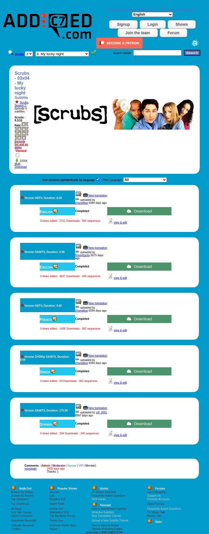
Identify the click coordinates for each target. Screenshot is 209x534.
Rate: (18, 125)
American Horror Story (62, 525)
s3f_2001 (101, 412)
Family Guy (56, 520)
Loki (51, 495)
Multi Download (21, 165)
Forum (174, 33)
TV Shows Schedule (104, 492)
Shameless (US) (59, 512)
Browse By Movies (22, 495)
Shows (182, 24)
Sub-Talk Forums (21, 512)
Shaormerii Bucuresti (23, 520)
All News (16, 508)
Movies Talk (154, 515)
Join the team (137, 33)
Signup (123, 24)
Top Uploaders (19, 499)
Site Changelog (156, 492)
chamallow (81, 202)
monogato (30, 468)
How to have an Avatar (105, 525)
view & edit (120, 222)
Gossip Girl (56, 508)
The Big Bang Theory (62, 515)
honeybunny (82, 255)
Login (152, 24)
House (53, 528)
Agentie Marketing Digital (107, 528)
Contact (15, 528)
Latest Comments (21, 515)
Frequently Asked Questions (109, 495)
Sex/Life (54, 492)
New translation (97, 195)
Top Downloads (20, 503)
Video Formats (156, 503)
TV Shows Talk (156, 512)
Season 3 (20, 105)
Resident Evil (57, 499)
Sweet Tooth (56, 503)
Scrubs (24, 102)
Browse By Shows (22, 492)
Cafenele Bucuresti (22, 525)
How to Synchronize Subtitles (109, 508)
